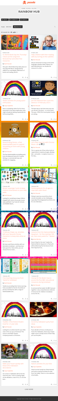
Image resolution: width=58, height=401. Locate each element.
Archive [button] (8, 27)
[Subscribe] (18, 26)
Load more (29, 389)
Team (3, 27)
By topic (24, 19)
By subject (14, 19)
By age (5, 19)
